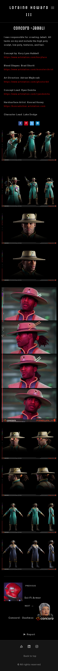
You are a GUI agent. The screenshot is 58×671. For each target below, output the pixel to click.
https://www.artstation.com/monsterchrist (28, 69)
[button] (29, 634)
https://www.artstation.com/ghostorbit (26, 82)
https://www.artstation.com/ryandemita (27, 94)
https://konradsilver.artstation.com (24, 106)
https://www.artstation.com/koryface (25, 57)
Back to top (30, 656)
